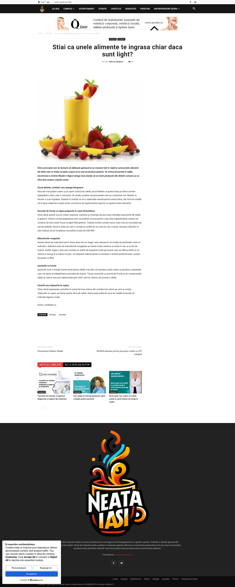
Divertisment (86, 8)
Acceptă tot (31, 574)
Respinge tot (46, 568)
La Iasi (55, 8)
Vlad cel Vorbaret (116, 61)
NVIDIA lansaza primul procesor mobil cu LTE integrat (119, 353)
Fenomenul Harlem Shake (50, 351)
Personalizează (19, 568)
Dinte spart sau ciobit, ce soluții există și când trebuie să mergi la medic (123, 399)
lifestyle (52, 314)
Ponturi (145, 8)
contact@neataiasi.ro (123, 554)
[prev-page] (39, 408)
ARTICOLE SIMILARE (50, 364)
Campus (69, 8)
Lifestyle (116, 8)
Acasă (39, 33)
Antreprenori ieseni (167, 8)
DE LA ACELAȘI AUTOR (77, 364)
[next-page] (44, 408)
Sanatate (130, 8)
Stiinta (102, 8)
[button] (194, 9)
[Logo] (43, 8)
